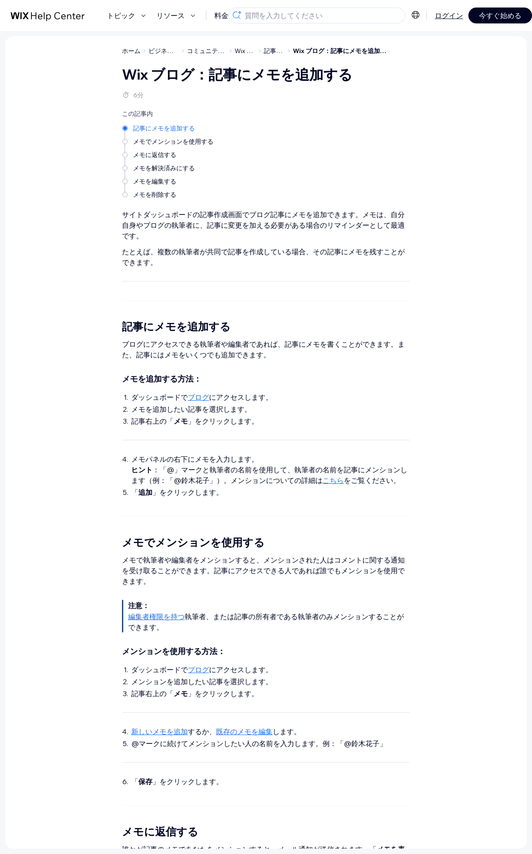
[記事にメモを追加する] (168, 127)
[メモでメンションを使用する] (168, 141)
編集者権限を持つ (156, 739)
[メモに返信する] (168, 154)
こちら (333, 603)
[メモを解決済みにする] (168, 167)
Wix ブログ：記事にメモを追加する (342, 51)
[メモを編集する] (168, 180)
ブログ (198, 520)
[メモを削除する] (168, 194)
